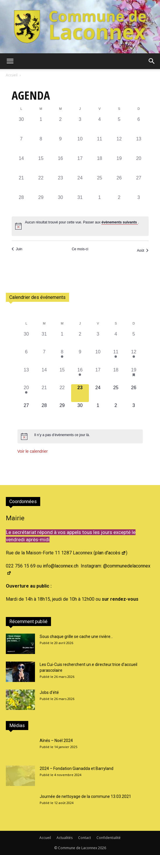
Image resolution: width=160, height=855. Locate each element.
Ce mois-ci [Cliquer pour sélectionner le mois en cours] (80, 249)
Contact (84, 837)
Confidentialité (108, 837)
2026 (102, 847)
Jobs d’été (49, 692)
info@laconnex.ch (60, 566)
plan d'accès (110, 553)
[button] (10, 61)
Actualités (65, 837)
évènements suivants (119, 222)
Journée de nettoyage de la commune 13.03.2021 (85, 796)
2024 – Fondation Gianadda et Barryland (76, 768)
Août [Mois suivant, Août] (143, 250)
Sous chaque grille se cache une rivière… (76, 636)
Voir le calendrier (32, 451)
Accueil (11, 75)
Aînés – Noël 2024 (56, 740)
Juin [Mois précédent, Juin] (17, 249)
